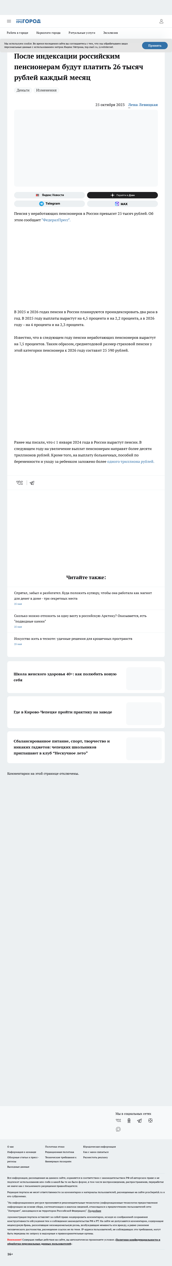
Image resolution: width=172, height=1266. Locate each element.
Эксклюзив (110, 33)
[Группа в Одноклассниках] (129, 1120)
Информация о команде (21, 1152)
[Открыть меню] (9, 21)
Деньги (23, 90)
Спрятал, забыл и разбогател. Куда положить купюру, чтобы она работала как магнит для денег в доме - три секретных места (86, 599)
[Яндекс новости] (49, 195)
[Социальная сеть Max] (122, 204)
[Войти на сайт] (161, 21)
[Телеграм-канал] (49, 204)
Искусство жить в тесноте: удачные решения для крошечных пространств (86, 641)
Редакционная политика (59, 1152)
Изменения (46, 90)
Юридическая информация (99, 1146)
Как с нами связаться (95, 1152)
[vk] (20, 483)
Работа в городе (17, 33)
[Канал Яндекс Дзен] (122, 195)
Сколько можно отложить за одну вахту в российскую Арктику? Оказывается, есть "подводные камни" (86, 622)
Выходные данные (18, 1166)
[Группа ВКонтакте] (118, 1120)
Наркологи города (48, 33)
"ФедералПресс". (56, 219)
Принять (155, 45)
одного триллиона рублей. (130, 461)
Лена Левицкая (143, 104)
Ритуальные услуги (82, 33)
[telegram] (33, 483)
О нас (10, 1146)
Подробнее (94, 1210)
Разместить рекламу (95, 1157)
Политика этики (54, 1146)
